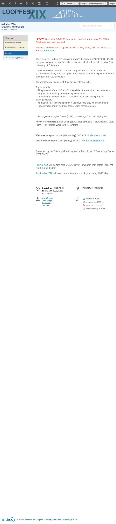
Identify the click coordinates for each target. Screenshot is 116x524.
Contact (47, 520)
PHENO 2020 (42, 164)
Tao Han (45, 205)
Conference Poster (13, 43)
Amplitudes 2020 (44, 173)
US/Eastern (68, 3)
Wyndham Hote (97, 135)
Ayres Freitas (47, 198)
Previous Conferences (14, 47)
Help (41, 520)
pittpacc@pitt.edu (16, 57)
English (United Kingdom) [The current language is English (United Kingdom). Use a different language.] (92, 3)
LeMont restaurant (95, 140)
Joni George (47, 200)
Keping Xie (46, 203)
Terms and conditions (61, 520)
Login (112, 3)
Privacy (74, 520)
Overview (9, 38)
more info (49, 50)
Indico (29, 520)
